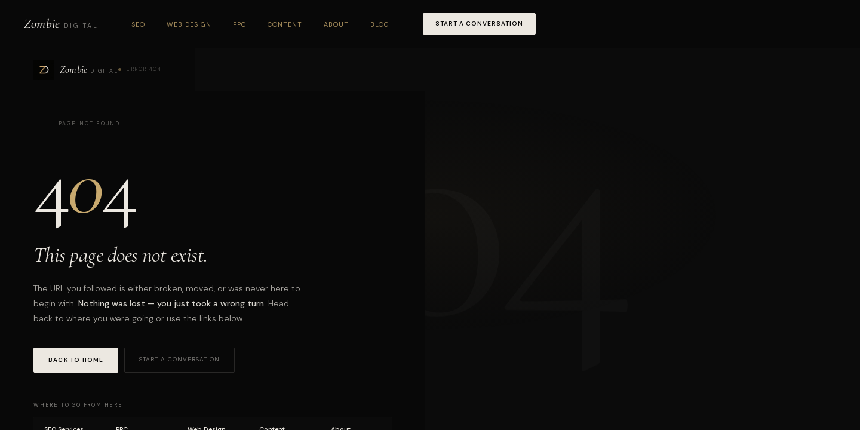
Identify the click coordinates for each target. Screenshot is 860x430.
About (336, 24)
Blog (379, 24)
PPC (239, 24)
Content (285, 24)
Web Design (189, 24)
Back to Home (75, 360)
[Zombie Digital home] (61, 23)
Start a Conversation (479, 23)
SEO (138, 24)
